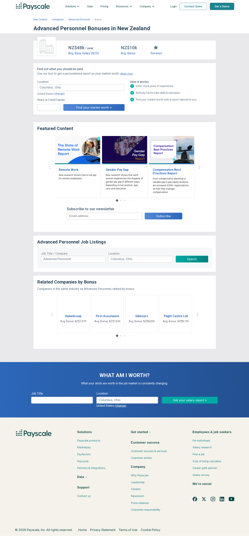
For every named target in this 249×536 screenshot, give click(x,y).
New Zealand (40, 19)
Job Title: (37, 393)
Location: (43, 82)
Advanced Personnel (79, 19)
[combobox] (81, 87)
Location (114, 253)
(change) (59, 93)
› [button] (199, 166)
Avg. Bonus (128, 53)
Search (192, 259)
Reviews (156, 53)
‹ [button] (49, 166)
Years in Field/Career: (51, 100)
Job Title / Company (54, 253)
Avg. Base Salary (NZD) (83, 53)
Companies (58, 19)
